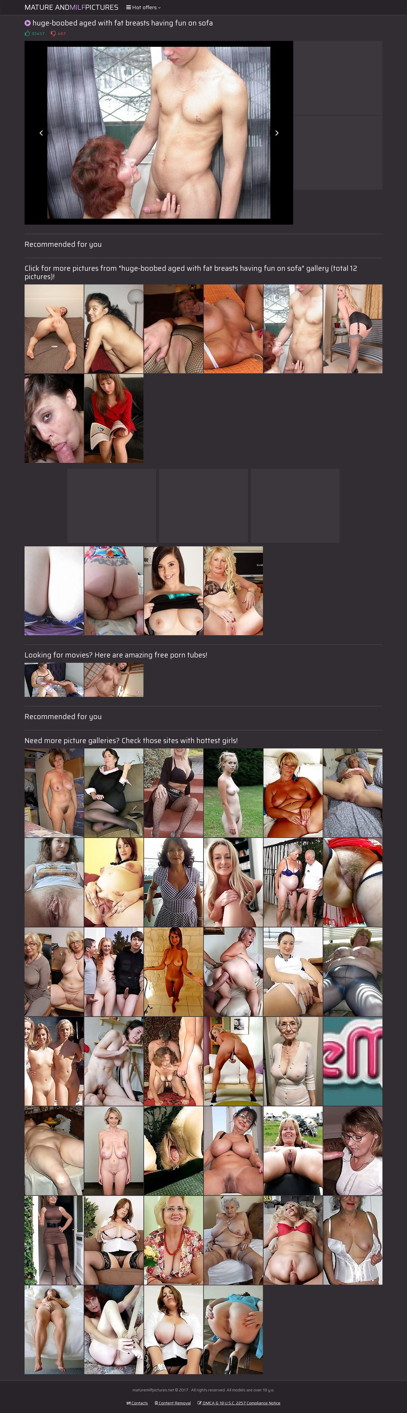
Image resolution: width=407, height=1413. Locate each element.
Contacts (137, 1403)
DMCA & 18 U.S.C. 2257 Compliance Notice (239, 1403)
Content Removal (173, 1403)
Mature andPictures (72, 7)
